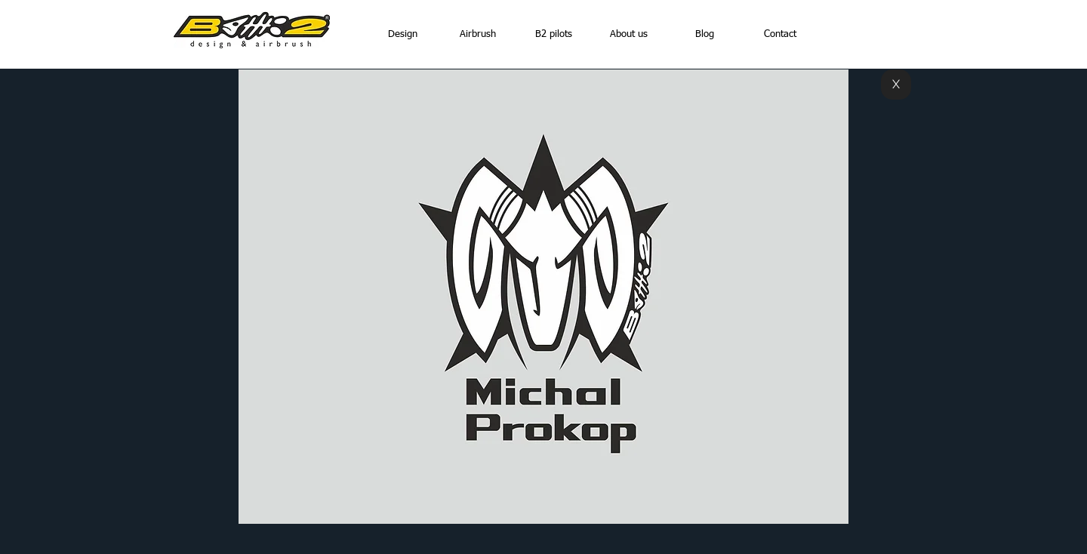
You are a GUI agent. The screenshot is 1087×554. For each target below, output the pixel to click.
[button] (543, 296)
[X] (896, 84)
